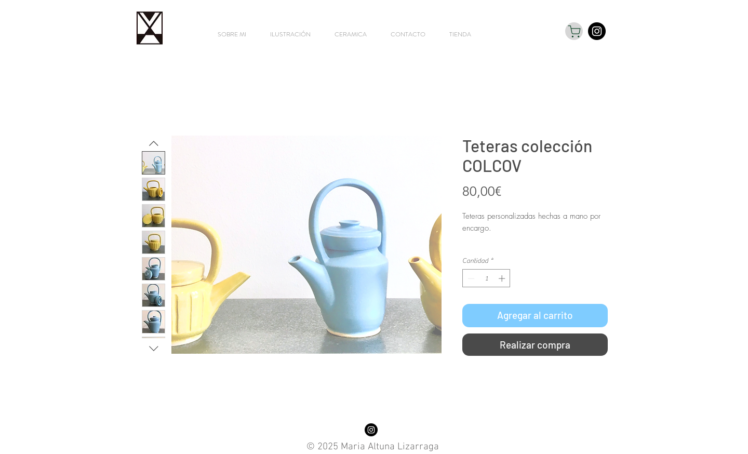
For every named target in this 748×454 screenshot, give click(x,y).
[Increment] (503, 278)
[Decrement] (470, 278)
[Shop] (574, 31)
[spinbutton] (486, 278)
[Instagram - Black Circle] (597, 31)
